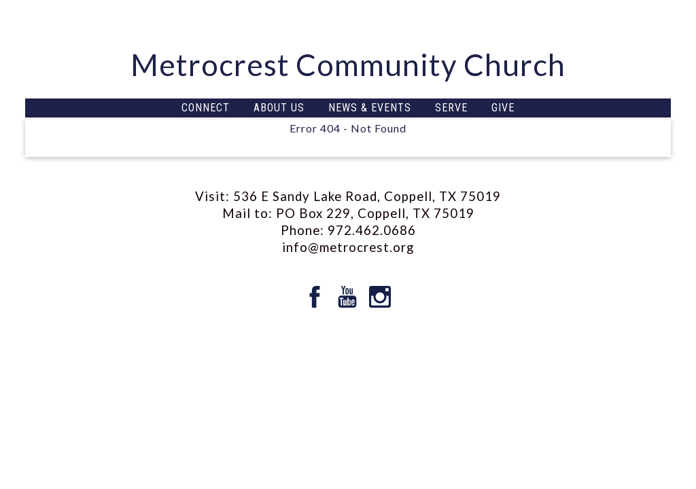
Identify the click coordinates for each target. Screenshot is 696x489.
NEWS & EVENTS (369, 107)
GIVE (503, 107)
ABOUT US (279, 107)
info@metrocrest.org (348, 247)
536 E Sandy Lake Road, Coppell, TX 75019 (367, 196)
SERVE (451, 107)
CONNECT (205, 107)
